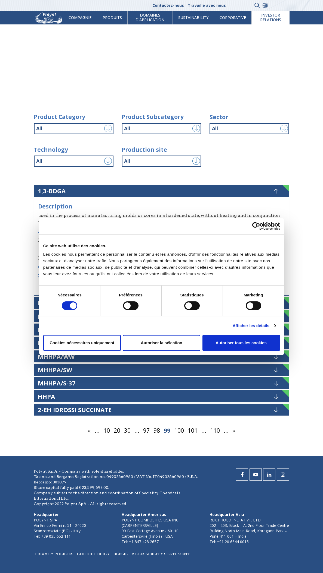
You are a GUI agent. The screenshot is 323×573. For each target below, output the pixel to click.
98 (156, 430)
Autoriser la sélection (161, 342)
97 (146, 430)
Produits (112, 17)
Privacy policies (54, 554)
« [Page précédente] (89, 430)
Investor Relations (270, 17)
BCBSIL (120, 554)
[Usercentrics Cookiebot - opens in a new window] (256, 226)
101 (193, 430)
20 (117, 430)
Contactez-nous (168, 5)
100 (179, 430)
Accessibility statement (160, 554)
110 (215, 430)
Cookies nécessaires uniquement (82, 342)
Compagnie (80, 17)
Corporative (233, 17)
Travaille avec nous (207, 5)
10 (106, 430)
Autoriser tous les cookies (241, 342)
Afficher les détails (251, 325)
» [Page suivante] (233, 430)
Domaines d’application (150, 17)
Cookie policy (93, 554)
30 (127, 430)
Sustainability (193, 17)
